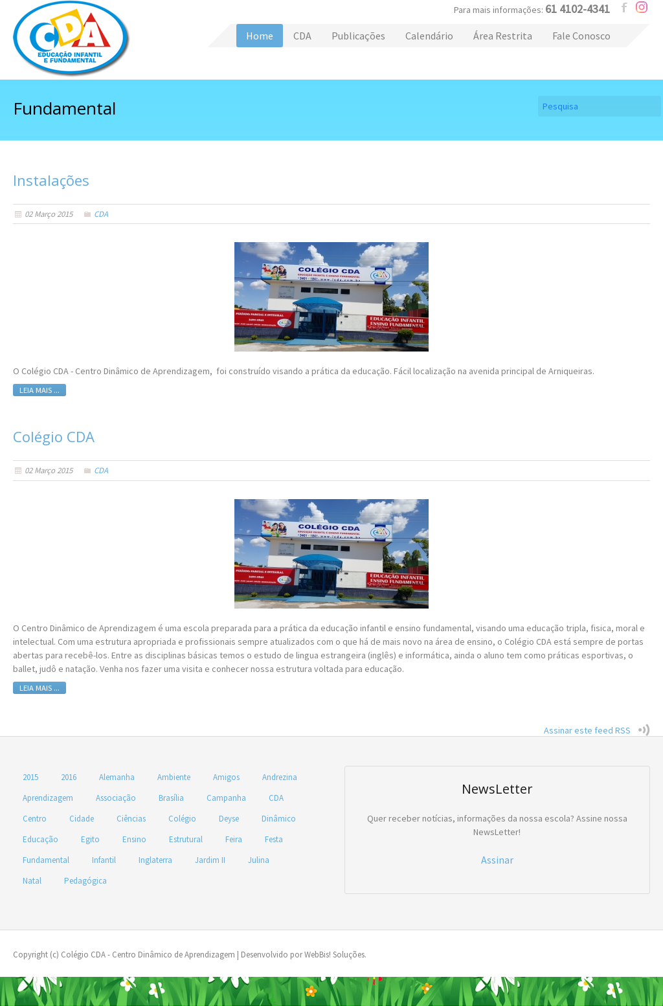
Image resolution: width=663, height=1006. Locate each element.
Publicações (358, 35)
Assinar (497, 859)
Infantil (104, 860)
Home (259, 35)
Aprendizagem (48, 797)
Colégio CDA (72, 39)
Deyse (229, 818)
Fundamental (46, 860)
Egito (90, 839)
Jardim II (210, 860)
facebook (624, 7)
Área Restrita (502, 35)
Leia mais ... (39, 390)
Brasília (171, 797)
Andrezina (279, 777)
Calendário (429, 35)
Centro (35, 818)
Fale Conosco (581, 35)
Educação (40, 839)
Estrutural (186, 839)
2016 (68, 777)
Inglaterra (155, 860)
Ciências (131, 818)
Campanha (226, 797)
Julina (258, 860)
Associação (116, 797)
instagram (641, 7)
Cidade (81, 818)
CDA (302, 35)
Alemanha (117, 777)
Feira (233, 839)
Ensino (134, 839)
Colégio (182, 818)
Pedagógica (85, 880)
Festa (274, 839)
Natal (32, 880)
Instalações (51, 180)
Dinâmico (279, 818)
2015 (30, 777)
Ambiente (173, 777)
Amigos (226, 777)
